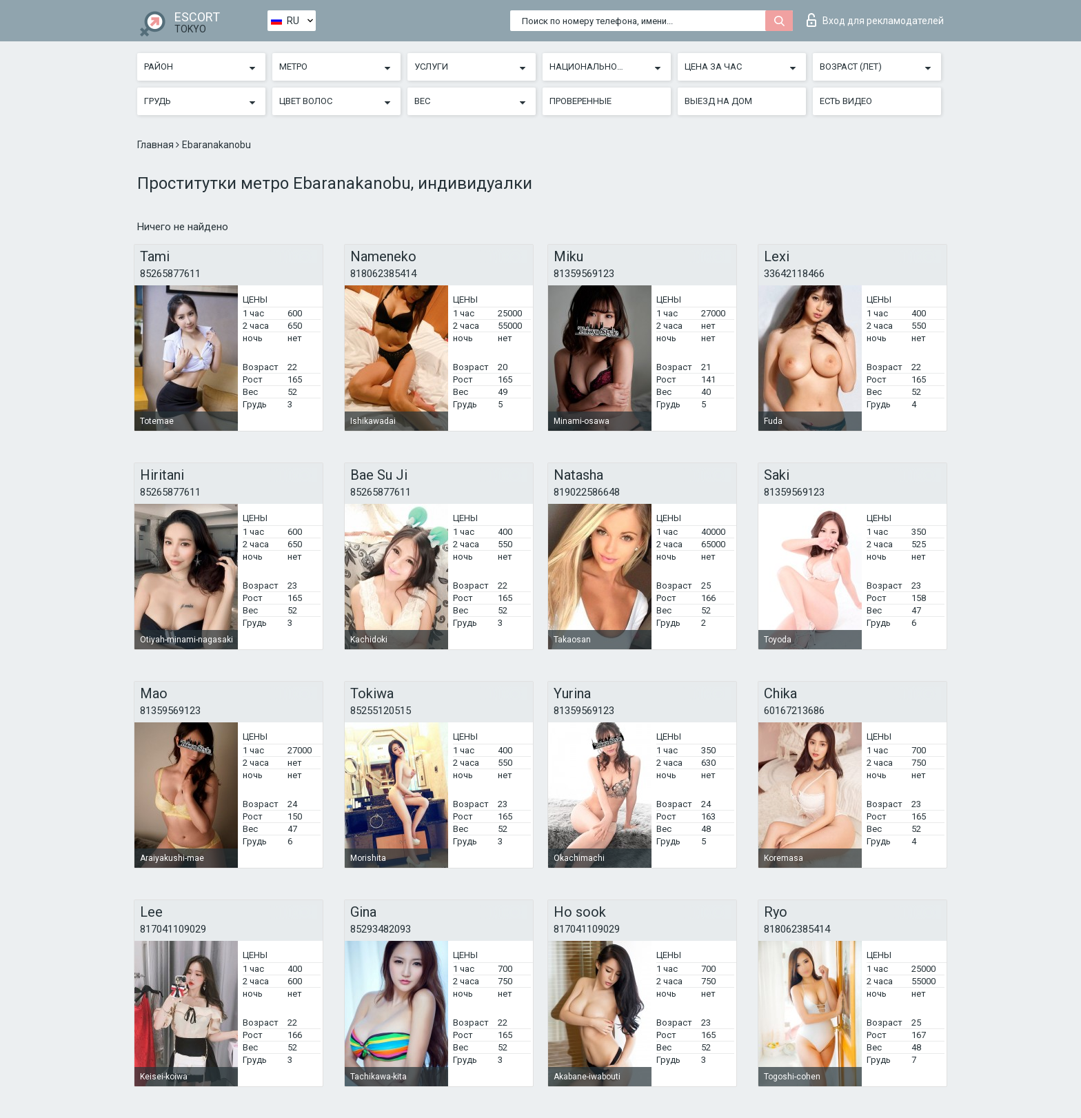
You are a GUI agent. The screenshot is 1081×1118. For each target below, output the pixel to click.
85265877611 (170, 273)
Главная (156, 144)
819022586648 (587, 492)
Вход (875, 20)
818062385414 (383, 273)
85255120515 (380, 710)
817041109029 (173, 929)
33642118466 (794, 273)
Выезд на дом (718, 101)
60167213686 (794, 710)
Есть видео (846, 101)
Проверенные (580, 101)
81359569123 (584, 273)
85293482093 (380, 929)
